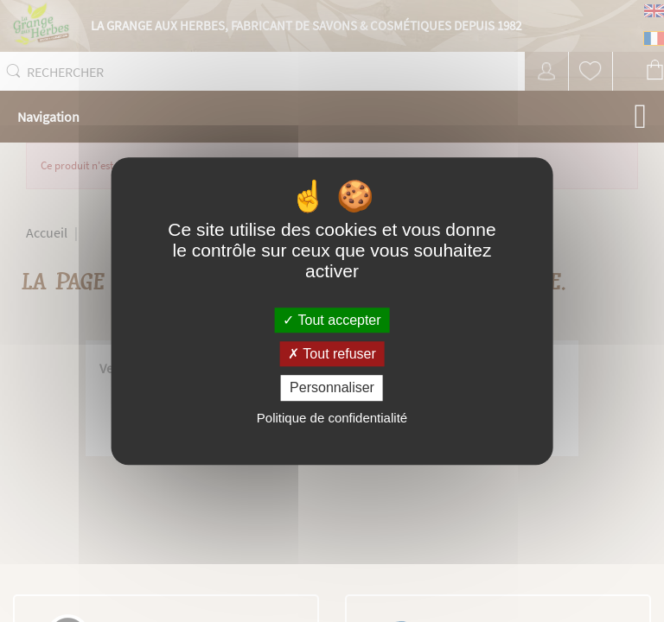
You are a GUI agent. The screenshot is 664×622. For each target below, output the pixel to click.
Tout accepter (331, 320)
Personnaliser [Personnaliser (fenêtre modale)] (332, 388)
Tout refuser (332, 353)
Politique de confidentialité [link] (332, 417)
